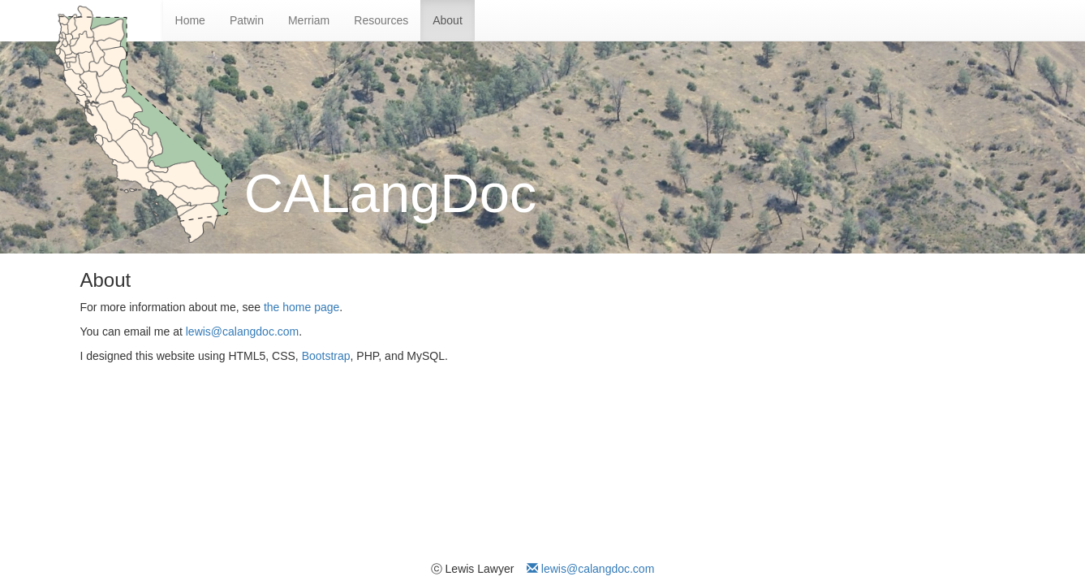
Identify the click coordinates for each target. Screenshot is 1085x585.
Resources (381, 20)
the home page (301, 307)
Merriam (308, 20)
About (448, 20)
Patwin (247, 20)
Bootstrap (326, 355)
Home (190, 20)
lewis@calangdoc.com (242, 331)
